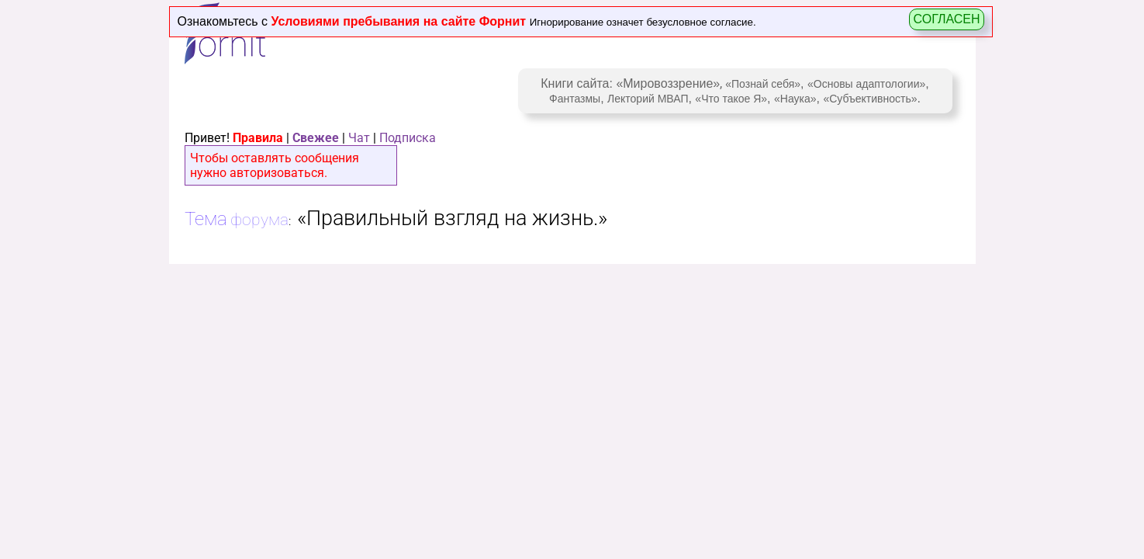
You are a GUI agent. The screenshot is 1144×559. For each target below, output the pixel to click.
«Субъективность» (870, 98)
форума (259, 219)
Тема (206, 219)
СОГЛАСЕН (946, 19)
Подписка (407, 137)
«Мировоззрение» (668, 83)
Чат (359, 137)
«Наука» (795, 98)
